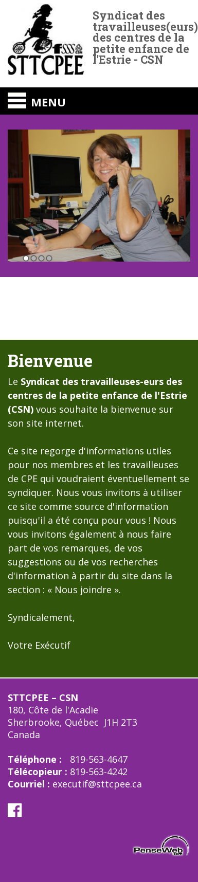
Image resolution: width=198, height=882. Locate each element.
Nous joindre (82, 589)
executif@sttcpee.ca (97, 784)
